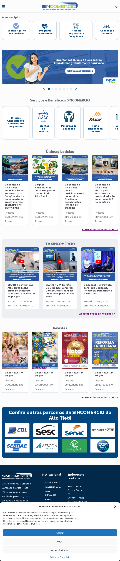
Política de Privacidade (60, 557)
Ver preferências (60, 549)
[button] (115, 506)
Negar (60, 541)
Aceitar (60, 532)
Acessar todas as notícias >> (100, 229)
